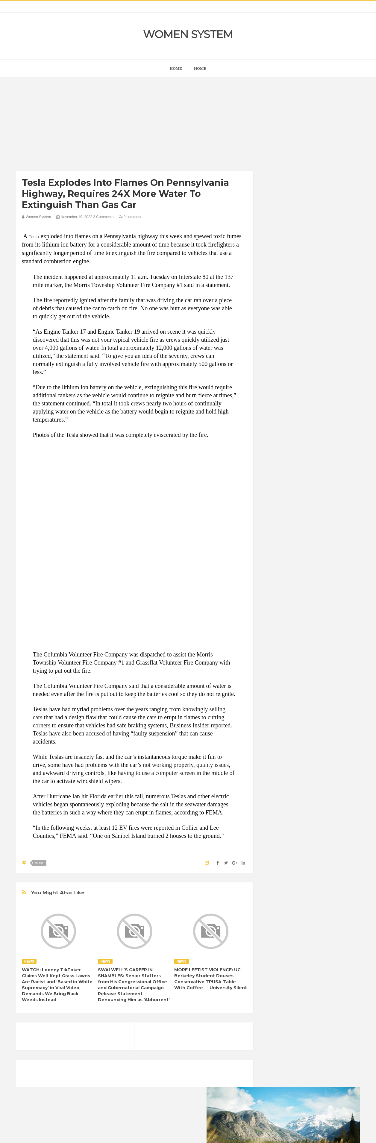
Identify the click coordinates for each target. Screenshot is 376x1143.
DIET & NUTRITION (287, 756)
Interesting (307, 777)
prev (269, 384)
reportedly (65, 300)
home (176, 68)
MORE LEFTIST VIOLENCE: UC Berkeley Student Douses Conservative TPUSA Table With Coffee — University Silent (210, 978)
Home (200, 68)
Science (276, 797)
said (94, 355)
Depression (322, 746)
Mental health (335, 777)
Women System (188, 34)
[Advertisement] (134, 126)
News (39, 863)
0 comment (130, 217)
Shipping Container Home (296, 678)
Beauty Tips (323, 736)
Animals (299, 736)
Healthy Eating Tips (286, 766)
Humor (316, 766)
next (273, 384)
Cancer (276, 746)
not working (157, 765)
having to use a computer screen (156, 773)
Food (316, 756)
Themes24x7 (206, 1132)
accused (95, 733)
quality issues (212, 765)
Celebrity (297, 746)
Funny (333, 756)
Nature (275, 787)
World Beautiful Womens (291, 807)
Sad (328, 787)
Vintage (297, 797)
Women (318, 797)
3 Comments (103, 217)
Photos (311, 787)
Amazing (277, 736)
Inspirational (280, 777)
